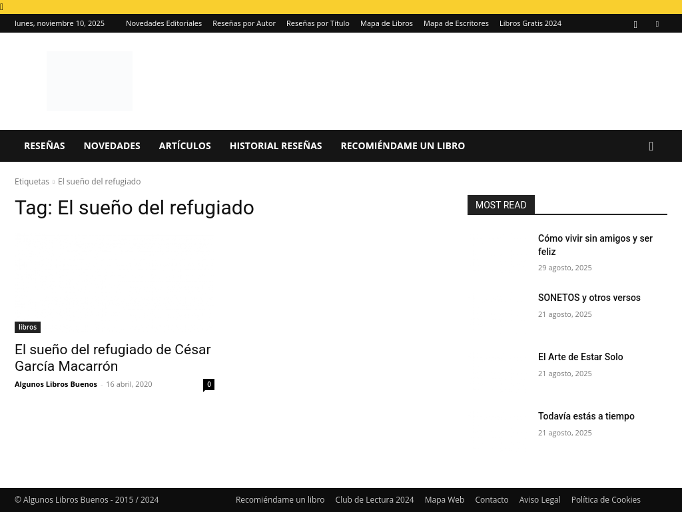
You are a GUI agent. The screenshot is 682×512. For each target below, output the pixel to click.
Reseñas (44, 145)
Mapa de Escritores (456, 23)
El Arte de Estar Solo (580, 357)
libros (28, 327)
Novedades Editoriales (164, 23)
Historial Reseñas (276, 145)
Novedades (111, 145)
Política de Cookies (606, 499)
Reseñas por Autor (244, 23)
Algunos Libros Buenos (56, 384)
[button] (651, 146)
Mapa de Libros (386, 23)
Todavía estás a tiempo (586, 416)
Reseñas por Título (318, 23)
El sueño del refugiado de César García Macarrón (113, 358)
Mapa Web (445, 499)
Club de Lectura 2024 (375, 499)
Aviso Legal (540, 499)
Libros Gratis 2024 (530, 23)
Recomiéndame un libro (403, 145)
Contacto (491, 499)
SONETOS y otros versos (589, 297)
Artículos (185, 145)
